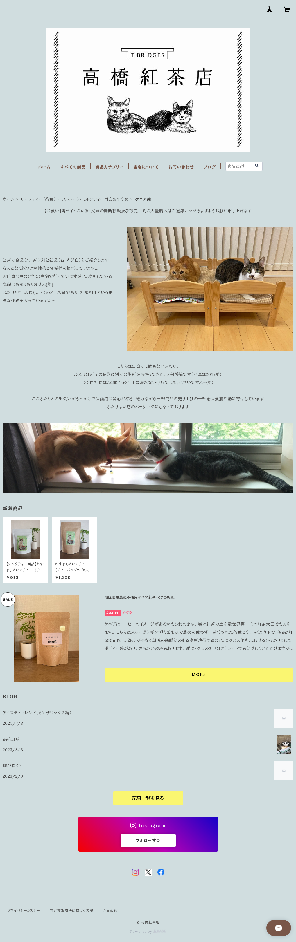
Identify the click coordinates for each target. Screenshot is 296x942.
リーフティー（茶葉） (38, 199)
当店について (146, 167)
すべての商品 (73, 167)
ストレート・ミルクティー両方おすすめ (95, 199)
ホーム (44, 167)
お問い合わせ (181, 167)
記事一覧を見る (148, 798)
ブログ (210, 167)
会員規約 (110, 910)
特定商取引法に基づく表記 (72, 910)
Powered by (148, 931)
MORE (199, 674)
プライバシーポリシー (24, 910)
